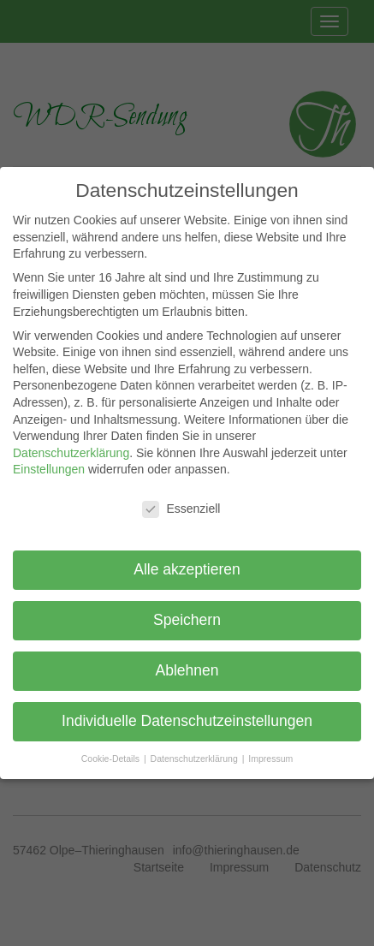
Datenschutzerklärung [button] (195, 758)
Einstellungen (49, 469)
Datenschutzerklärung (71, 453)
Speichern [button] (187, 619)
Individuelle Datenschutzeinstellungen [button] (187, 720)
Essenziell (181, 509)
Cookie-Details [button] (111, 758)
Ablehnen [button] (187, 670)
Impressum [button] (270, 758)
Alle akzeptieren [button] (187, 569)
